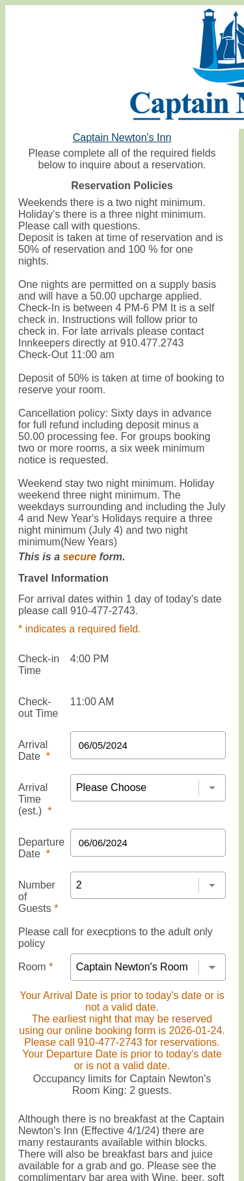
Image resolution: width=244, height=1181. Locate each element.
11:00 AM (92, 701)
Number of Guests (38, 896)
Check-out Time (38, 707)
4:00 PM (89, 658)
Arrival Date (34, 750)
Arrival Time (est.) (35, 799)
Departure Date (41, 848)
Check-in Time (38, 664)
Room (35, 966)
